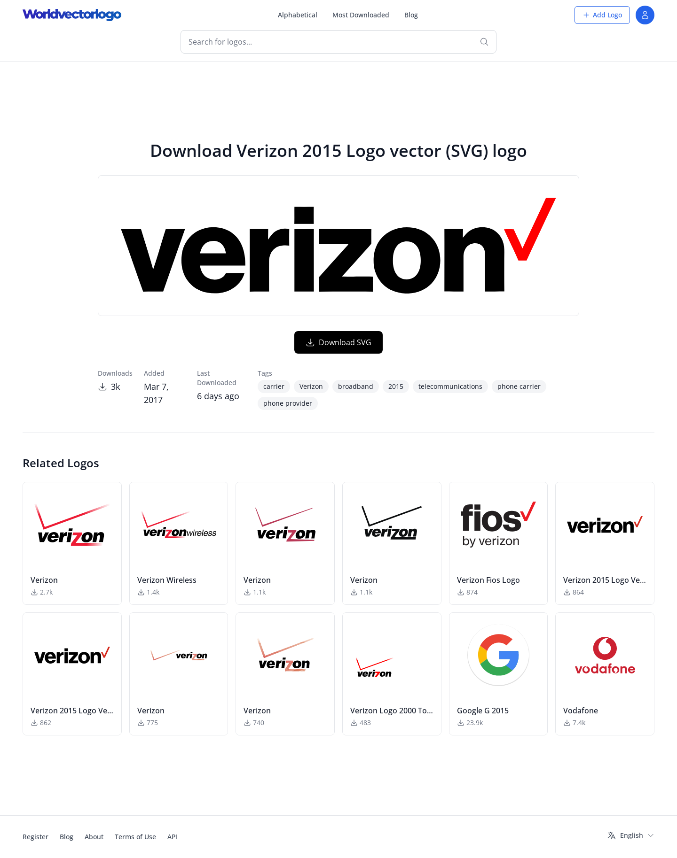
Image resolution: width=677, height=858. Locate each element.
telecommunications (450, 386)
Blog (411, 14)
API (172, 836)
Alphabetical (297, 14)
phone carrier (519, 386)
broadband (355, 386)
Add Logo (602, 14)
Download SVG (338, 342)
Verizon (311, 386)
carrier (273, 386)
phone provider (287, 403)
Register (35, 836)
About (94, 836)
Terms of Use (135, 836)
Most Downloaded (360, 14)
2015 (395, 386)
